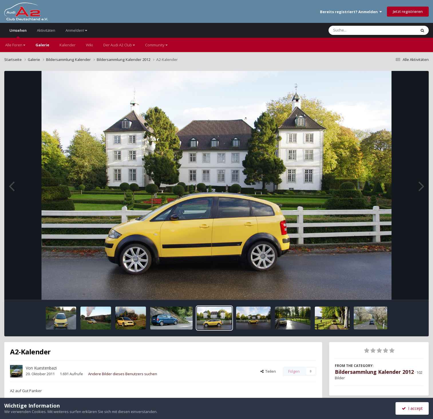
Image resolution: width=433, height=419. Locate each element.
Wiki (89, 44)
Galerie (42, 44)
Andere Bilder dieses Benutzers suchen (122, 373)
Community (156, 44)
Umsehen (18, 33)
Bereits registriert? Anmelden (351, 11)
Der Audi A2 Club (119, 44)
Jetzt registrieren (408, 11)
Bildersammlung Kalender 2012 (374, 371)
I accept (412, 408)
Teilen (268, 371)
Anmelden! (76, 30)
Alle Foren (15, 44)
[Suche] (361, 30)
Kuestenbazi (45, 368)
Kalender (68, 44)
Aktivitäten (46, 30)
